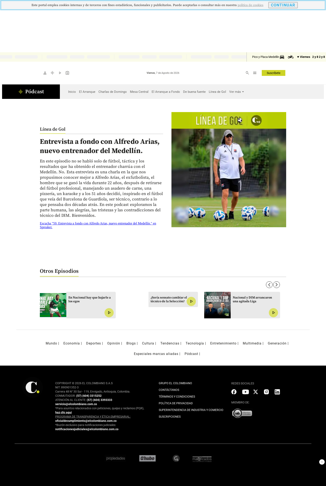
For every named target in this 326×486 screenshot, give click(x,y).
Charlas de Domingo (112, 92)
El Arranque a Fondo (166, 92)
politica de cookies (250, 5)
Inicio (72, 92)
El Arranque (87, 92)
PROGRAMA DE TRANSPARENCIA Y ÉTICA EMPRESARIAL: (93, 416)
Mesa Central (139, 92)
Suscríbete (273, 73)
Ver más (235, 92)
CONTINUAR (283, 5)
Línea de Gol (217, 92)
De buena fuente (194, 92)
